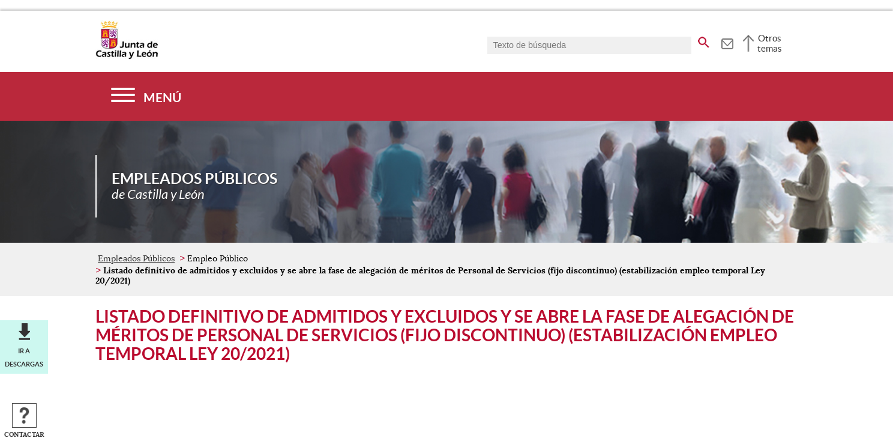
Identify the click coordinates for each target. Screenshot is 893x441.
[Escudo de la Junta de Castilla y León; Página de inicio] (126, 56)
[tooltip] (727, 42)
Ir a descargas (24, 357)
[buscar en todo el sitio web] (703, 40)
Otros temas (769, 43)
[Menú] (146, 96)
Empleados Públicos (136, 258)
